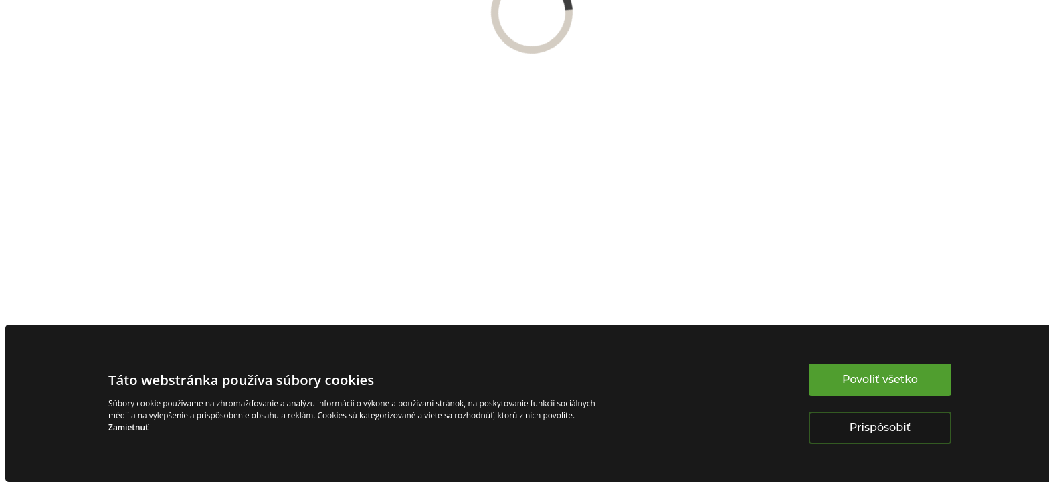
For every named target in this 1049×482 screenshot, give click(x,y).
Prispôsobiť (880, 427)
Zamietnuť (128, 427)
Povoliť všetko (880, 379)
